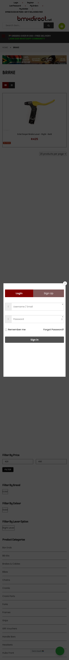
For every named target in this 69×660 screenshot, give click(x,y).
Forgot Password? (53, 329)
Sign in (34, 339)
